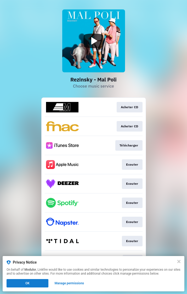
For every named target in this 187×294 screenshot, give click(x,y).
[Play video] (93, 41)
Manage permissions (69, 283)
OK (27, 283)
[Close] (179, 261)
